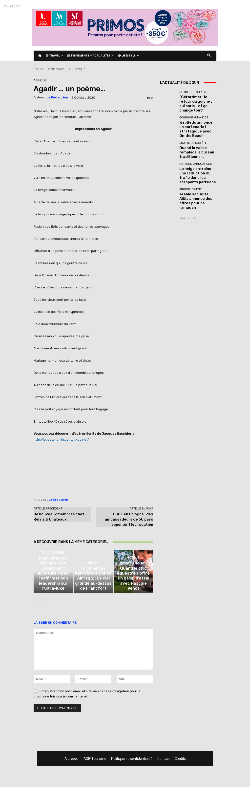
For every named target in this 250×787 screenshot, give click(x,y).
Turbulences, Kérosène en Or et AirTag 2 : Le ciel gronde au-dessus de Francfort (93, 588)
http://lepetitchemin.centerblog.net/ (61, 439)
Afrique (80, 69)
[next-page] (45, 605)
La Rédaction (57, 97)
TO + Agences (52, 579)
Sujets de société (193, 136)
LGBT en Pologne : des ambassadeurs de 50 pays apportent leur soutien (129, 519)
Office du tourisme (193, 93)
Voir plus (188, 200)
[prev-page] (37, 605)
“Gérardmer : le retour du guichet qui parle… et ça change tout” (197, 101)
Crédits (180, 763)
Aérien (93, 579)
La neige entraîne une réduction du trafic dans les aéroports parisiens (196, 163)
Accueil (38, 69)
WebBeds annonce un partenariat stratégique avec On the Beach (196, 121)
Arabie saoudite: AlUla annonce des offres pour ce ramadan (196, 183)
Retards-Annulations (195, 155)
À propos (71, 763)
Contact (163, 763)
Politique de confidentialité (131, 763)
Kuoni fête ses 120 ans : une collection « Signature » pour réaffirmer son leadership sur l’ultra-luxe (53, 588)
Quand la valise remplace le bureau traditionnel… (196, 142)
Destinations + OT (59, 69)
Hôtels (132, 579)
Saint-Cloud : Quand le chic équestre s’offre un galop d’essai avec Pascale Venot (133, 588)
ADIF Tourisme (94, 763)
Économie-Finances (193, 114)
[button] (209, 56)
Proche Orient (190, 175)
